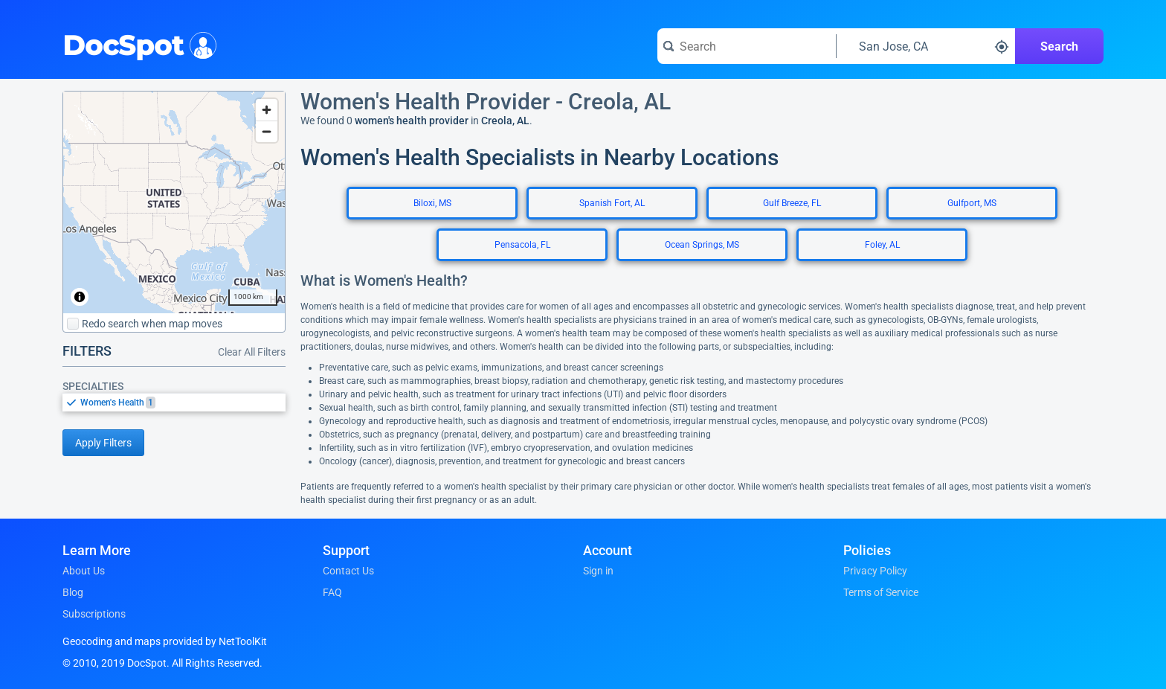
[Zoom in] (266, 110)
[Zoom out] (266, 131)
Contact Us (348, 571)
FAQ (332, 592)
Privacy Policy (875, 571)
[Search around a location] (926, 46)
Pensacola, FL (522, 245)
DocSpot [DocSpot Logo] (136, 44)
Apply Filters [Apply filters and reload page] (103, 443)
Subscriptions (94, 614)
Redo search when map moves (144, 324)
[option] (183, 402)
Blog (72, 592)
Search (1059, 46)
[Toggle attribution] (79, 297)
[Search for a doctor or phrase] (746, 46)
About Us (83, 571)
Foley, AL (882, 245)
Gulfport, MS (971, 203)
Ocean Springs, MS (702, 245)
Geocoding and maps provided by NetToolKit (164, 641)
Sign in (598, 571)
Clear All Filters (252, 352)
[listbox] (174, 402)
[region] (174, 202)
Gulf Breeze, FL (792, 203)
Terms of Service (880, 592)
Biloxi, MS (432, 203)
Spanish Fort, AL (612, 203)
